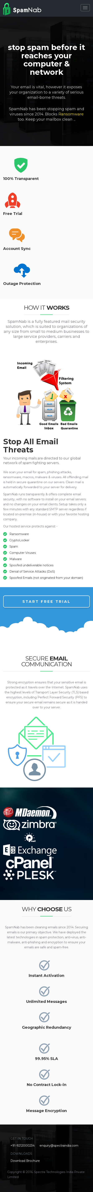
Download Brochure (25, 1161)
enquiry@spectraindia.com (59, 1145)
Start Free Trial (46, 601)
